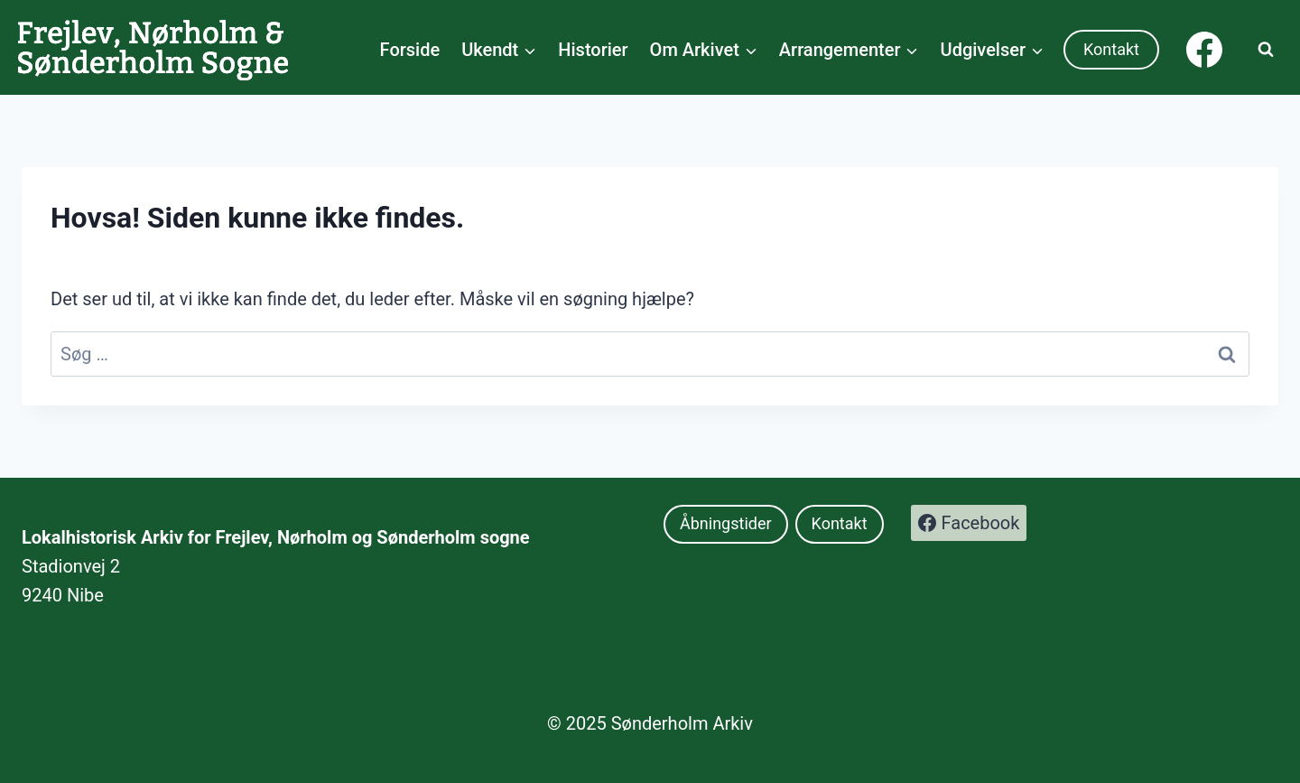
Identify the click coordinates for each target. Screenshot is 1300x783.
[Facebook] (1204, 50)
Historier (592, 50)
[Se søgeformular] (1265, 49)
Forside (410, 50)
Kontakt (1111, 49)
